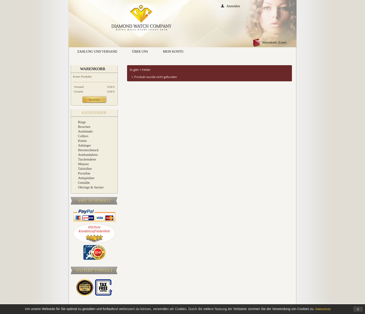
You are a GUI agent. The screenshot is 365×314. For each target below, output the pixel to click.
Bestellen (94, 99)
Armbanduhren (88, 155)
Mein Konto (173, 51)
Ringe (82, 122)
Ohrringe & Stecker (91, 187)
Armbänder (85, 131)
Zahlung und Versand (97, 51)
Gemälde (84, 182)
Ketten (82, 141)
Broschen (84, 127)
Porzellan (84, 173)
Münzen (83, 164)
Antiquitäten (86, 178)
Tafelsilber (85, 169)
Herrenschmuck (88, 150)
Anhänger (84, 145)
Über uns (140, 51)
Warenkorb (92, 69)
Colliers (83, 136)
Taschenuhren (87, 159)
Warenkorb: (274, 42)
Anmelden (233, 5)
